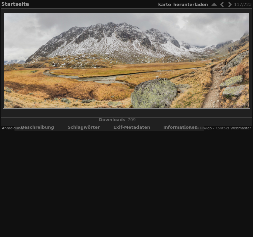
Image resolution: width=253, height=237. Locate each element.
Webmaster (240, 128)
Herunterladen (190, 4)
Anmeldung (12, 128)
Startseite (15, 4)
